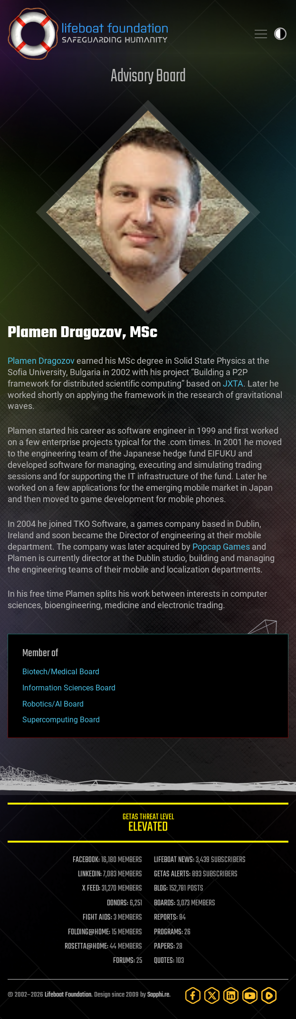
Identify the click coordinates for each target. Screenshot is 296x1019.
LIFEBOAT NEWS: (174, 860)
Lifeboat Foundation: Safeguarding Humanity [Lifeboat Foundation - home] (124, 34)
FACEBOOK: (86, 860)
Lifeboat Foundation (68, 995)
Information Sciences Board (68, 687)
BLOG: (161, 889)
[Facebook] (193, 995)
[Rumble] (269, 995)
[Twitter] (212, 995)
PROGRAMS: (168, 932)
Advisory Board (148, 76)
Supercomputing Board (61, 719)
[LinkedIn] (231, 995)
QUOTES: (164, 961)
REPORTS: (166, 918)
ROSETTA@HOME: (86, 947)
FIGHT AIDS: (97, 918)
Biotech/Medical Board (60, 671)
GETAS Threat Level (148, 824)
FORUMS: (124, 961)
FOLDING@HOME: (89, 932)
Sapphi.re (158, 995)
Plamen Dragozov (41, 361)
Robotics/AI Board (53, 703)
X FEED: (91, 889)
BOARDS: (164, 903)
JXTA (233, 383)
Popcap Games (221, 547)
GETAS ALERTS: (172, 874)
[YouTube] (250, 995)
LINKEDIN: (90, 874)
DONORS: (117, 903)
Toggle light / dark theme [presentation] (280, 34)
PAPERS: (164, 947)
